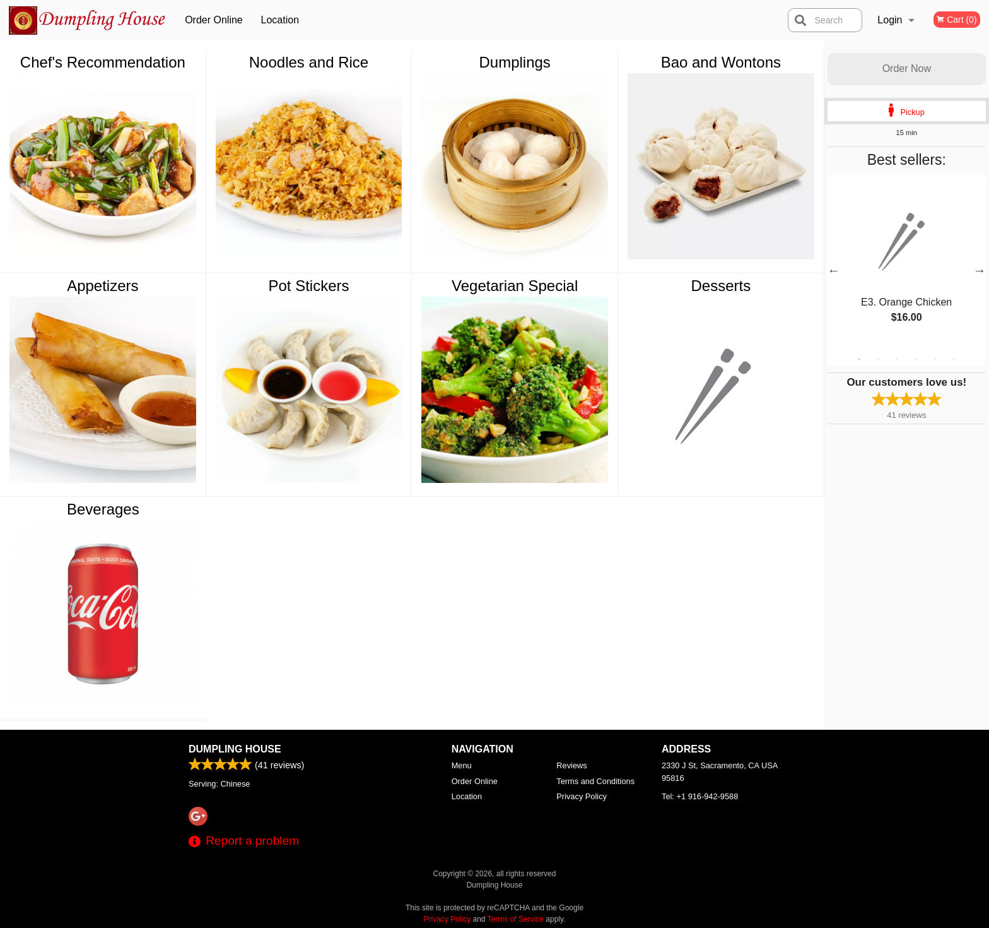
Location (280, 20)
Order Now (906, 68)
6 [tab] (953, 359)
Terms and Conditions (595, 781)
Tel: (700, 796)
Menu (462, 765)
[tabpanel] (907, 262)
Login (889, 20)
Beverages (103, 509)
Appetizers (102, 285)
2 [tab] (878, 359)
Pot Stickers (308, 285)
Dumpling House (235, 749)
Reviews (571, 765)
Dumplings (514, 62)
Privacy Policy (581, 796)
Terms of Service (516, 919)
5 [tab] (934, 359)
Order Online (214, 20)
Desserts (721, 285)
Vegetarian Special (515, 285)
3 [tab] (897, 359)
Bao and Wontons (721, 62)
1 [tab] (859, 359)
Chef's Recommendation (102, 62)
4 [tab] (916, 359)
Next (979, 270)
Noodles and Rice (308, 62)
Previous (834, 270)
